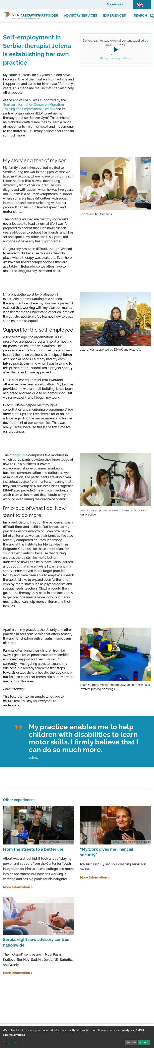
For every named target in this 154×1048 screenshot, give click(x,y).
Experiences (114, 15)
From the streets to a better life (33, 849)
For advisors (115, 4)
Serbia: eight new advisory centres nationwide (36, 942)
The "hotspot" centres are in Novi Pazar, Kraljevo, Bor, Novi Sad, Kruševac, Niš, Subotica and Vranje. (38, 960)
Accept (144, 1042)
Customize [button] (10, 1042)
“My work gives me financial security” (106, 852)
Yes (114, 52)
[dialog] (77, 1037)
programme (18, 455)
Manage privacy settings (115, 58)
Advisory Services (80, 15)
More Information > (17, 887)
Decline (131, 1042)
